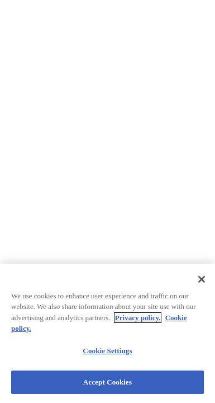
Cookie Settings (107, 350)
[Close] (201, 279)
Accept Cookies (107, 382)
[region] (107, 333)
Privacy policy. (138, 317)
